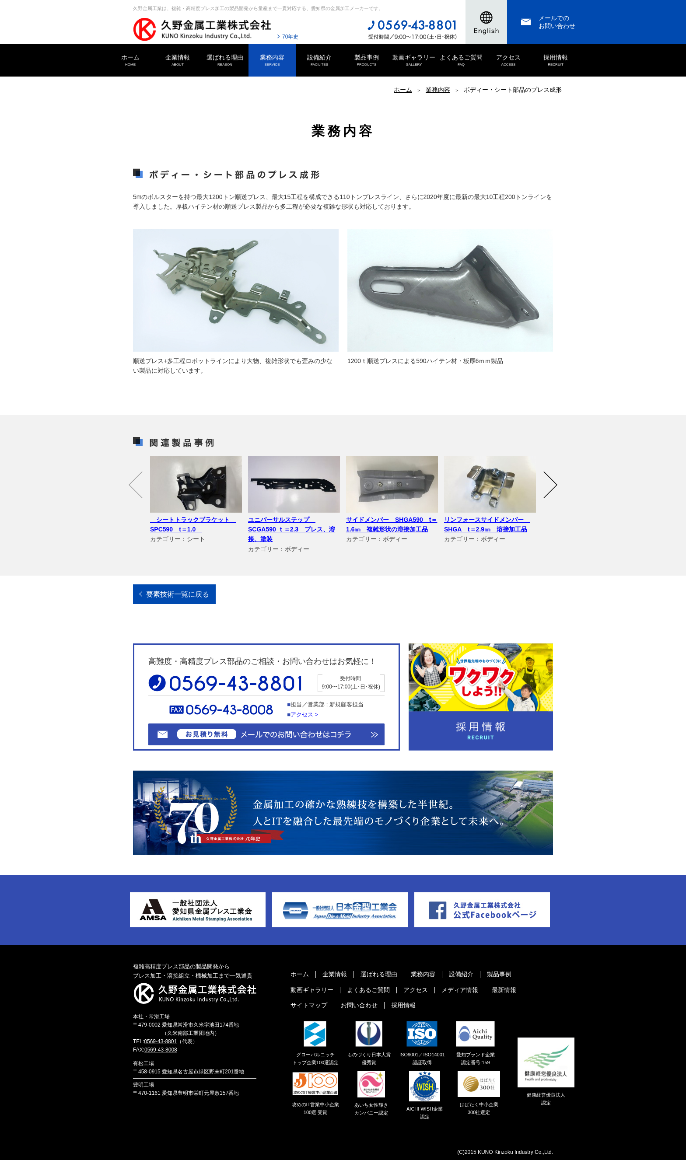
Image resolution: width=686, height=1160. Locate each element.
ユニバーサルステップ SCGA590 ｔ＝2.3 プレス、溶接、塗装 (291, 529)
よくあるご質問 (461, 61)
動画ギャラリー (413, 61)
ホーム (130, 61)
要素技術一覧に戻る (177, 594)
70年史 (290, 37)
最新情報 (504, 989)
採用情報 (555, 61)
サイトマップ (308, 1005)
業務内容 (272, 61)
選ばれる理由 (224, 61)
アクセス (508, 61)
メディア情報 (459, 989)
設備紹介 (319, 61)
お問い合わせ (359, 1005)
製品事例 (366, 61)
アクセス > (304, 714)
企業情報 (177, 61)
